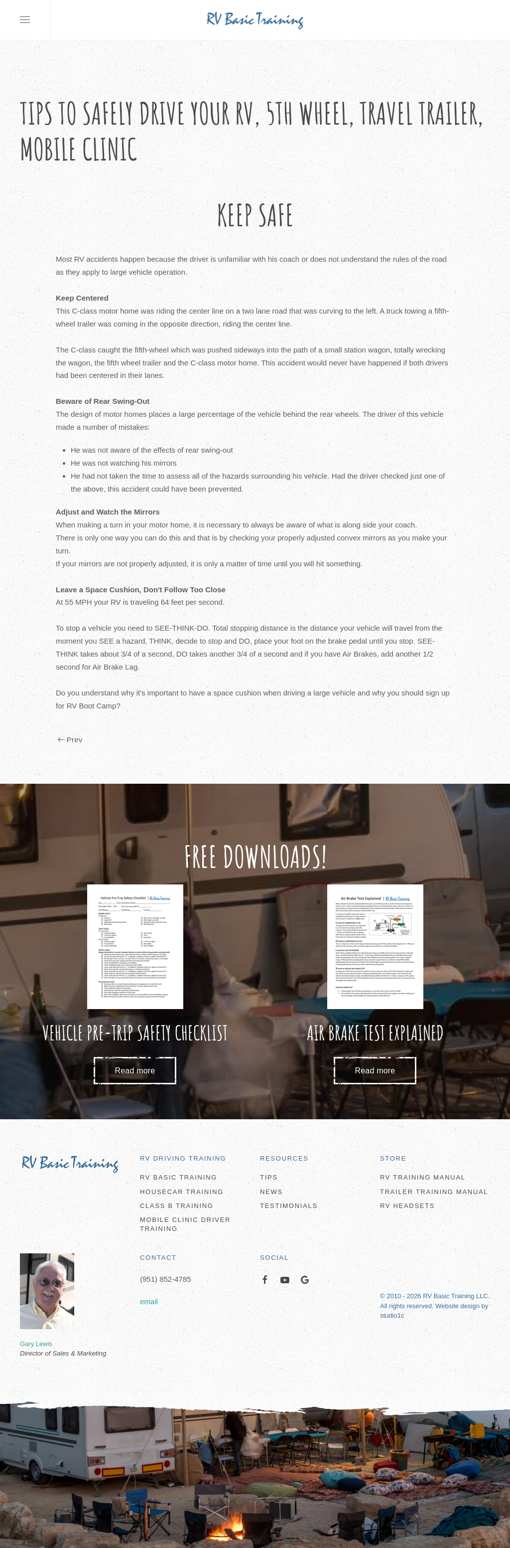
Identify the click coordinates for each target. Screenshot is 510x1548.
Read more (135, 1070)
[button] (25, 20)
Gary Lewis (36, 1344)
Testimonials (289, 1205)
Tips (269, 1177)
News (271, 1192)
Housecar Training (182, 1192)
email (149, 1301)
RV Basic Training (178, 1177)
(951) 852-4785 (165, 1279)
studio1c (392, 1315)
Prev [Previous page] (70, 739)
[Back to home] (255, 20)
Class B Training (177, 1205)
